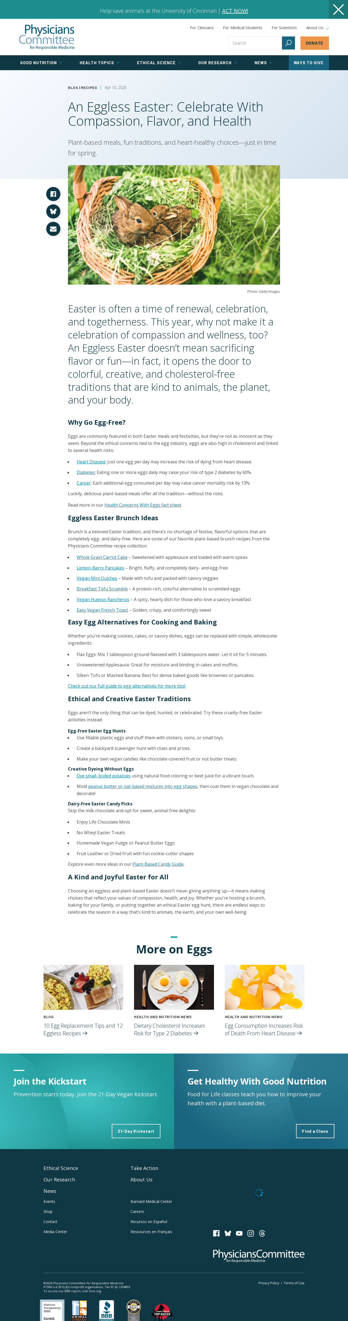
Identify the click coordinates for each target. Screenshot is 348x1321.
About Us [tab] (317, 27)
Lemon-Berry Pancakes (100, 568)
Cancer (84, 483)
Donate (315, 42)
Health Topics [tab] (100, 62)
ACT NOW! (235, 10)
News (50, 1191)
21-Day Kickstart (136, 1131)
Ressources (151, 1231)
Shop (48, 1211)
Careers (137, 1211)
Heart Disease (91, 462)
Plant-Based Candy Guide (158, 864)
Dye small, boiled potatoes (103, 776)
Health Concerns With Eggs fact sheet (142, 505)
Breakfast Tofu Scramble (102, 589)
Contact (50, 1221)
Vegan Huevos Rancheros (103, 599)
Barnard (151, 1201)
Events (49, 1201)
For (242, 27)
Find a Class (315, 1131)
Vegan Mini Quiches (97, 578)
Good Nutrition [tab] (41, 62)
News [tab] (263, 62)
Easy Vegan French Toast (102, 610)
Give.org (95, 1291)
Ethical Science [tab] (159, 62)
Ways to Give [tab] (309, 62)
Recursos (148, 1221)
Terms (294, 1283)
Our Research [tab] (217, 62)
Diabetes (86, 472)
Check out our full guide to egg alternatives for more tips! (126, 686)
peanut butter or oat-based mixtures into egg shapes (142, 786)
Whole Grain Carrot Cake (102, 557)
